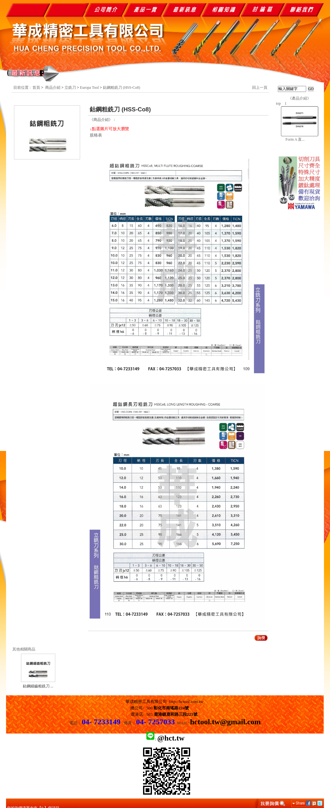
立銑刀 (70, 87)
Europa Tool (89, 87)
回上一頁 (259, 87)
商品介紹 (52, 87)
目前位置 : (22, 87)
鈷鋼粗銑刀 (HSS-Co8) (121, 87)
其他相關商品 (23, 649)
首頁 (36, 87)
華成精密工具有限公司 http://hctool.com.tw (164, 701)
